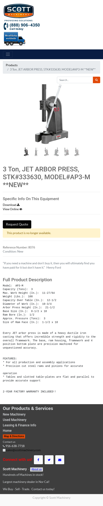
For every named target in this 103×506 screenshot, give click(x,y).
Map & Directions (14, 436)
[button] (10, 120)
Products (12, 65)
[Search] (96, 80)
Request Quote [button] (17, 224)
